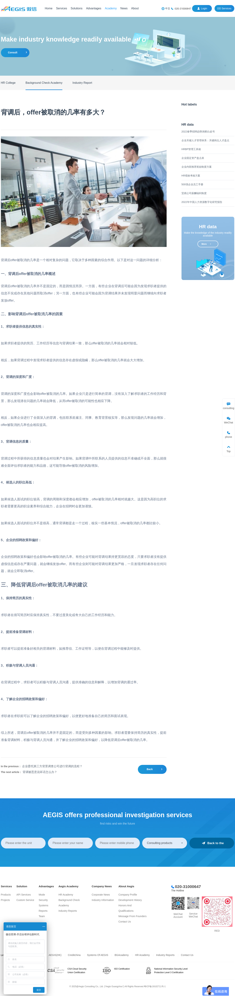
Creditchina (74, 955)
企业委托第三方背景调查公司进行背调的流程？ (52, 766)
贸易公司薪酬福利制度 (194, 193)
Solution (21, 886)
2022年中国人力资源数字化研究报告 (202, 202)
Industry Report (82, 82)
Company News (102, 886)
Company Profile (127, 894)
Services (61, 8)
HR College (8, 82)
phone (228, 436)
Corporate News (101, 894)
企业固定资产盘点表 (193, 158)
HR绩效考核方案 (191, 175)
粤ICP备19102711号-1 (155, 986)
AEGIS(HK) (55, 955)
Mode (42, 894)
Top (229, 451)
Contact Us (124, 921)
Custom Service (25, 900)
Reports (43, 910)
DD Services (224, 8)
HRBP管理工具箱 (191, 149)
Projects (5, 900)
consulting (228, 408)
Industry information (103, 900)
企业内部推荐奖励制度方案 (197, 166)
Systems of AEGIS (97, 955)
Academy (111, 8)
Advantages (93, 8)
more (204, 244)
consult (12, 52)
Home (49, 8)
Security (43, 900)
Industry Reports (68, 910)
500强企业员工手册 (192, 184)
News (124, 8)
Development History (130, 900)
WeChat (228, 422)
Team (42, 916)
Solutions (77, 8)
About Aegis (126, 886)
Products (6, 894)
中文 (167, 8)
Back (150, 769)
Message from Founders (132, 916)
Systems (43, 905)
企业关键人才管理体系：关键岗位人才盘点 (205, 140)
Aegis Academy (68, 886)
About (135, 8)
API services (23, 894)
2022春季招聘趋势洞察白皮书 (198, 131)
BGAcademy (122, 955)
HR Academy (66, 894)
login (204, 8)
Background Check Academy (43, 82)
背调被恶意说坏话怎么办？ (40, 772)
